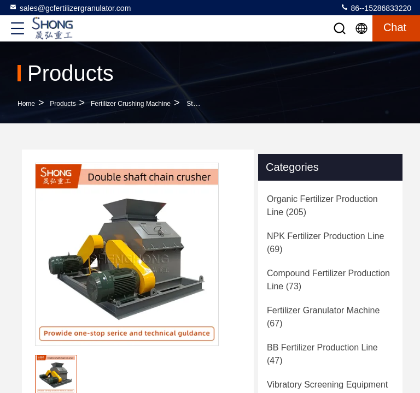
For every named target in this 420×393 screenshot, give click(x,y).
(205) (322, 205)
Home (26, 104)
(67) (323, 317)
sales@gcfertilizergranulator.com (70, 8)
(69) (325, 242)
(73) (328, 280)
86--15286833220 (375, 8)
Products (62, 104)
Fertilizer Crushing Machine (131, 104)
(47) (322, 354)
